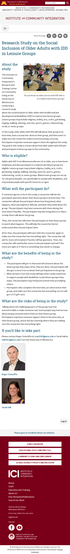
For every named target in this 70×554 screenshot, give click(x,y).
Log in (64, 421)
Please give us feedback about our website (34, 433)
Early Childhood (35, 444)
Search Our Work (16, 500)
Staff (11, 486)
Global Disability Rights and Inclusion (35, 463)
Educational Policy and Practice (35, 450)
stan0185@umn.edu (44, 336)
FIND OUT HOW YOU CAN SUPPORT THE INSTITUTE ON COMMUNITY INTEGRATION (23, 537)
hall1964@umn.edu (11, 340)
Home (11, 483)
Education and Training (19, 490)
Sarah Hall (6, 407)
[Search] (67, 3)
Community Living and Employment (35, 456)
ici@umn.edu (13, 517)
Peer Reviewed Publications (21, 497)
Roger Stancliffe (9, 374)
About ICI (13, 493)
